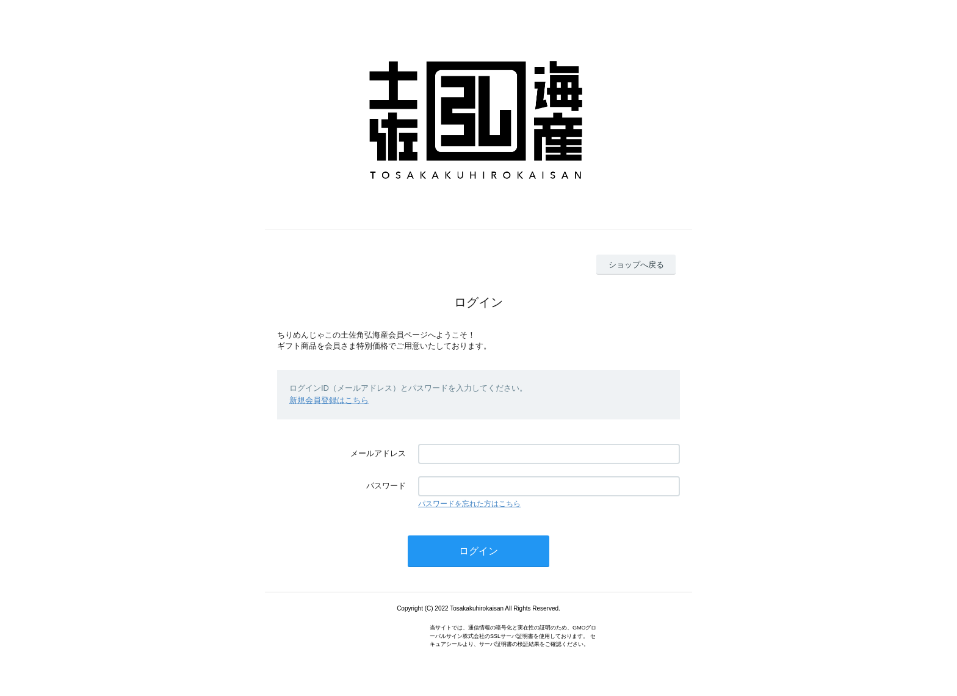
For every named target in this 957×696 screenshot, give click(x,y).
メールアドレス (378, 453)
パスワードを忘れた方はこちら (469, 503)
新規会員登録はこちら (329, 400)
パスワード (386, 485)
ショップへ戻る (636, 264)
